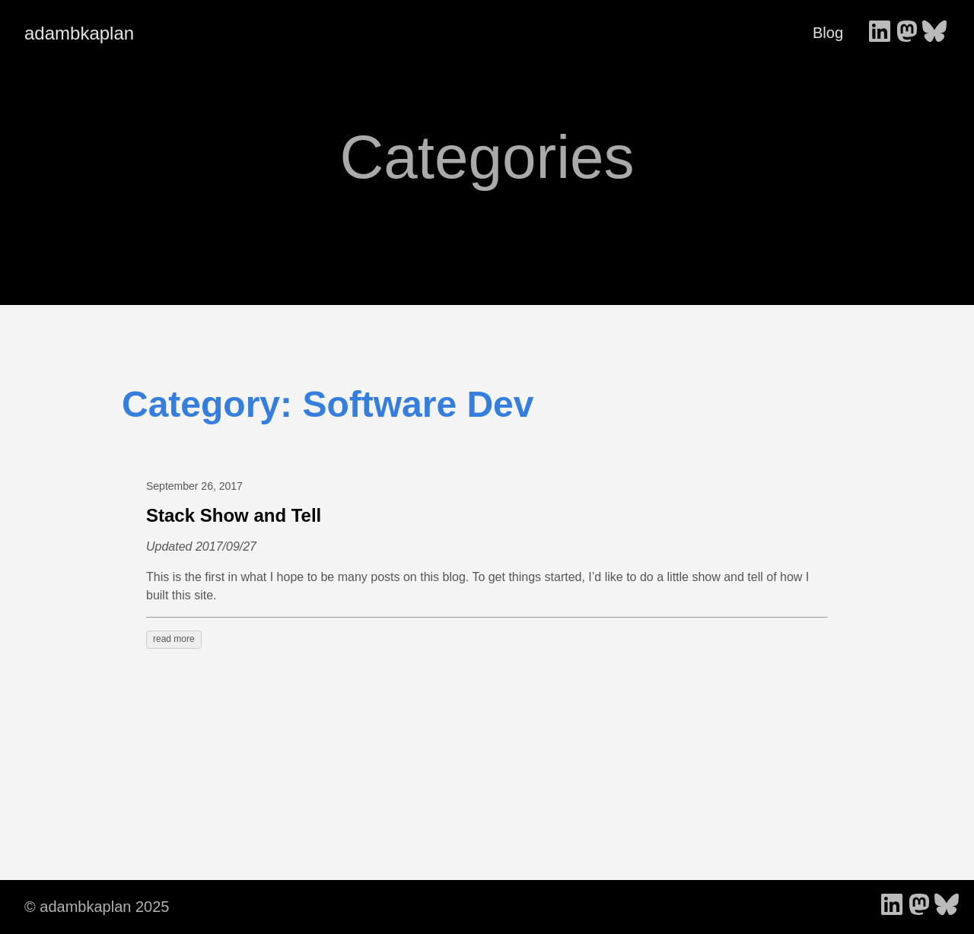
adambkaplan (79, 33)
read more (174, 639)
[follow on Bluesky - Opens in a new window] (934, 32)
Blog (828, 32)
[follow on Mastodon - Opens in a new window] (907, 32)
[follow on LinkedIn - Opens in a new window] (879, 32)
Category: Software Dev (327, 404)
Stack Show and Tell (233, 515)
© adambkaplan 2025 (96, 906)
